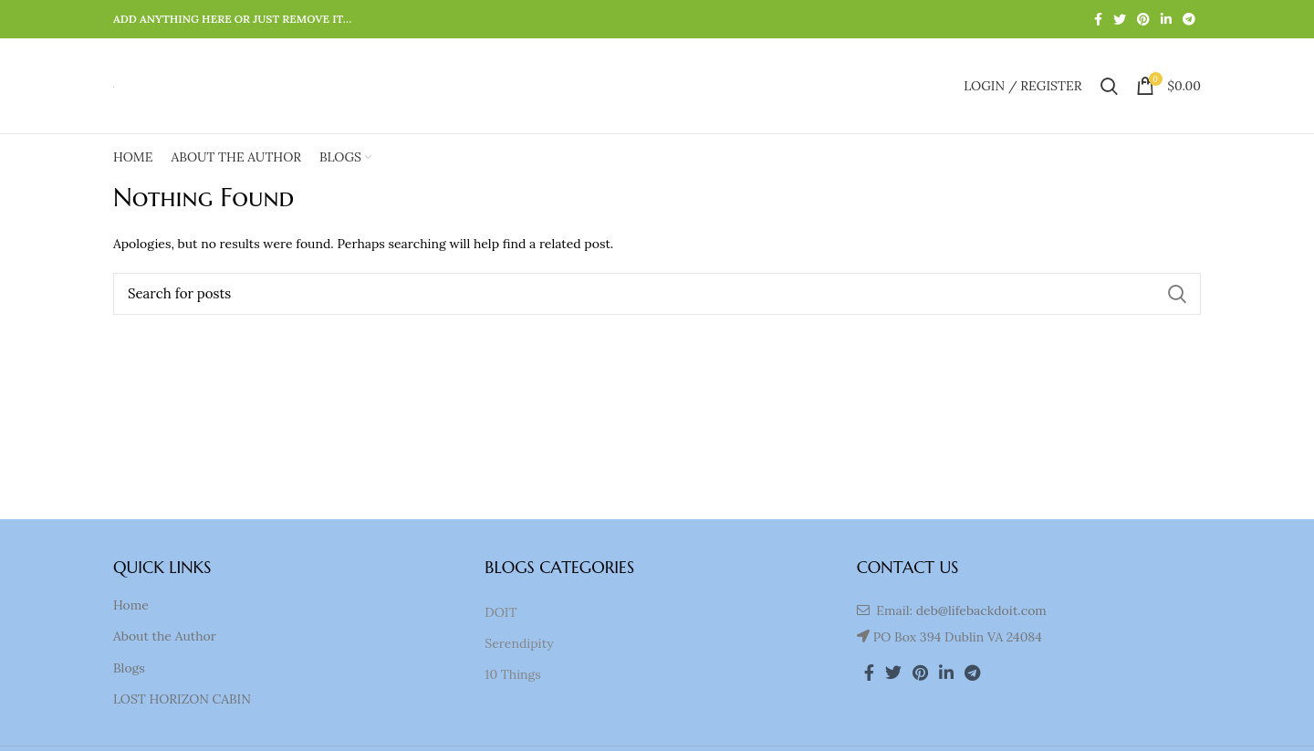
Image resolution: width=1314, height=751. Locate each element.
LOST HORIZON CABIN (182, 699)
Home (131, 605)
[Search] (657, 294)
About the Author (164, 636)
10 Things (512, 674)
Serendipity (519, 643)
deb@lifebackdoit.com (981, 610)
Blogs (129, 668)
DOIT (500, 612)
